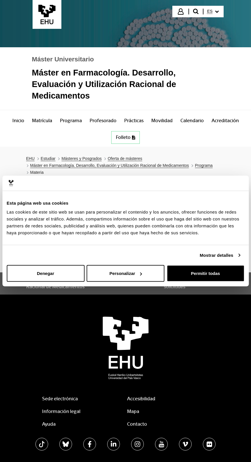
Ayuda (49, 424)
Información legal (61, 411)
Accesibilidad (141, 398)
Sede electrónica (60, 398)
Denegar (45, 273)
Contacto (137, 424)
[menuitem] (213, 11)
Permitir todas (205, 273)
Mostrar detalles (216, 254)
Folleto (125, 137)
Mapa (133, 411)
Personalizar (126, 273)
